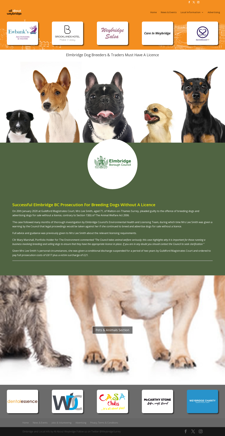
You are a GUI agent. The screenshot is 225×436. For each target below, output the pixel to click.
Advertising (214, 12)
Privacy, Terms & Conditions (104, 422)
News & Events (169, 12)
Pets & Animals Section (112, 330)
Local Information (190, 12)
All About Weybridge (65, 431)
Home (153, 12)
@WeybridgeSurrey (110, 431)
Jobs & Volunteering (61, 422)
